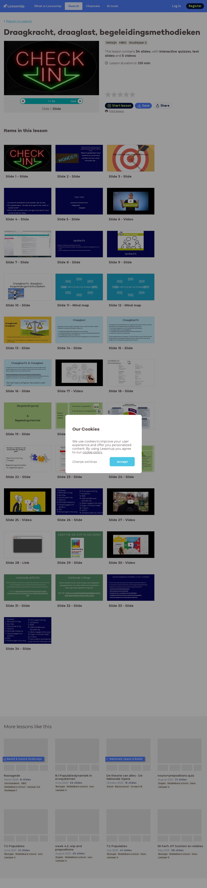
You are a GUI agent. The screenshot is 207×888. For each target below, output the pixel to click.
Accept (122, 461)
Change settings (84, 461)
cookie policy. (93, 452)
